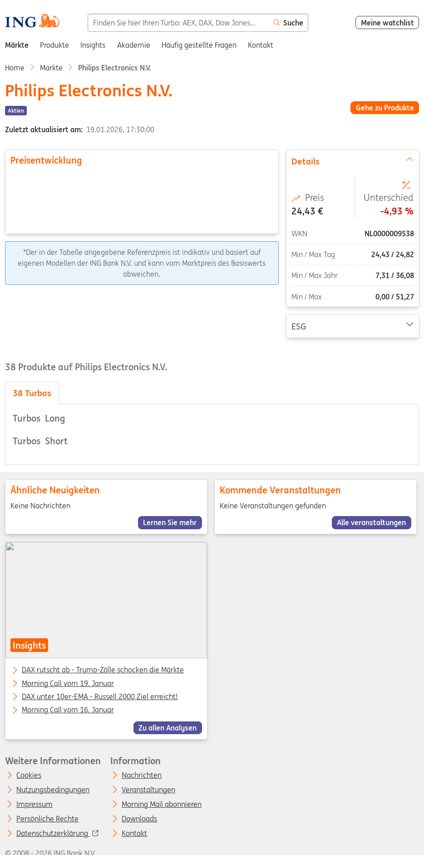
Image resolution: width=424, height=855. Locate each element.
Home (15, 67)
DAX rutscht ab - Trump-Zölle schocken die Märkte (103, 670)
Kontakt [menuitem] (260, 45)
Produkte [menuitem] (54, 45)
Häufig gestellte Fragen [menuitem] (199, 45)
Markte (51, 67)
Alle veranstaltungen (371, 522)
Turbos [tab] (32, 393)
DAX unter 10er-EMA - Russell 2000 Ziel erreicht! (100, 697)
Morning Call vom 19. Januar (68, 684)
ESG (352, 326)
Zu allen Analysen (167, 727)
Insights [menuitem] (92, 45)
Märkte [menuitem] (17, 45)
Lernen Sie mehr (170, 522)
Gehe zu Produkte (385, 107)
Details (352, 161)
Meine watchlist (387, 22)
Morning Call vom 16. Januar (68, 710)
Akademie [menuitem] (133, 45)
